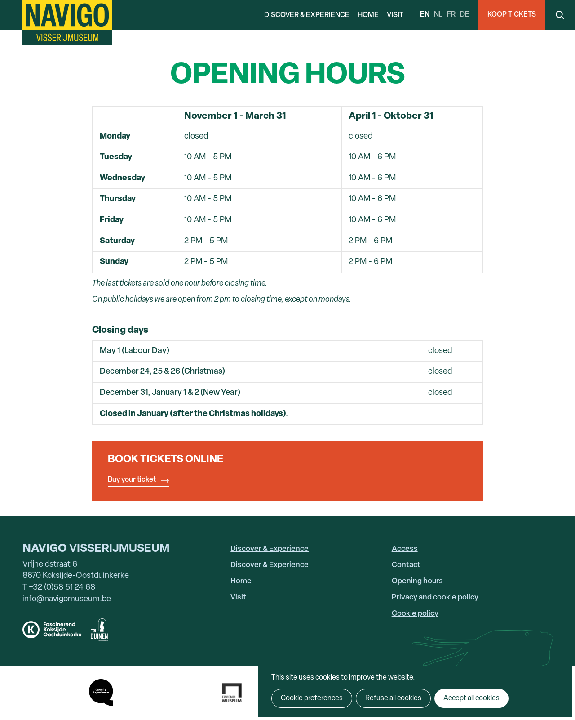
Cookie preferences (312, 698)
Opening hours (417, 581)
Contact (406, 565)
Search (560, 15)
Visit (395, 15)
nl (438, 14)
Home (368, 15)
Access (405, 549)
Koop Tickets (511, 14)
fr (451, 14)
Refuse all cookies (393, 698)
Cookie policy (415, 613)
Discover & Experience (306, 15)
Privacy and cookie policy (435, 597)
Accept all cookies (471, 698)
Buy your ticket (132, 479)
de (464, 14)
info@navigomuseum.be (66, 599)
